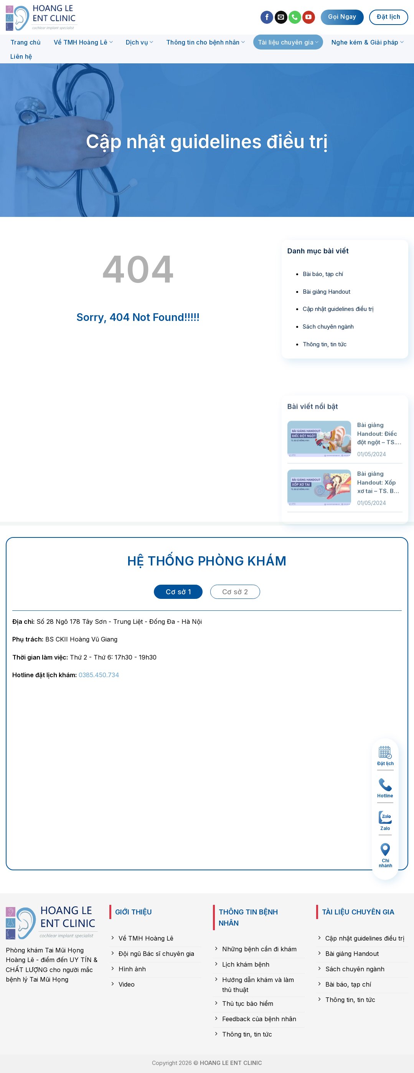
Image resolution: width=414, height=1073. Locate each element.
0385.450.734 (99, 675)
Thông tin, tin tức (325, 344)
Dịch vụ (139, 42)
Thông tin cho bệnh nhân (205, 42)
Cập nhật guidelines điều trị (338, 308)
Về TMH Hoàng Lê (83, 42)
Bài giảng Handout (326, 291)
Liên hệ (21, 56)
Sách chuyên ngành (328, 326)
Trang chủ (25, 42)
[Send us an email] (281, 17)
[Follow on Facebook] (267, 17)
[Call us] (295, 17)
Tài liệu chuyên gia (288, 42)
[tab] (178, 592)
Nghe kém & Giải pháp (368, 42)
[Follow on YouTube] (308, 17)
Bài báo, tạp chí (323, 274)
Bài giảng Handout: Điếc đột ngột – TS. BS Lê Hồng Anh (377, 499)
